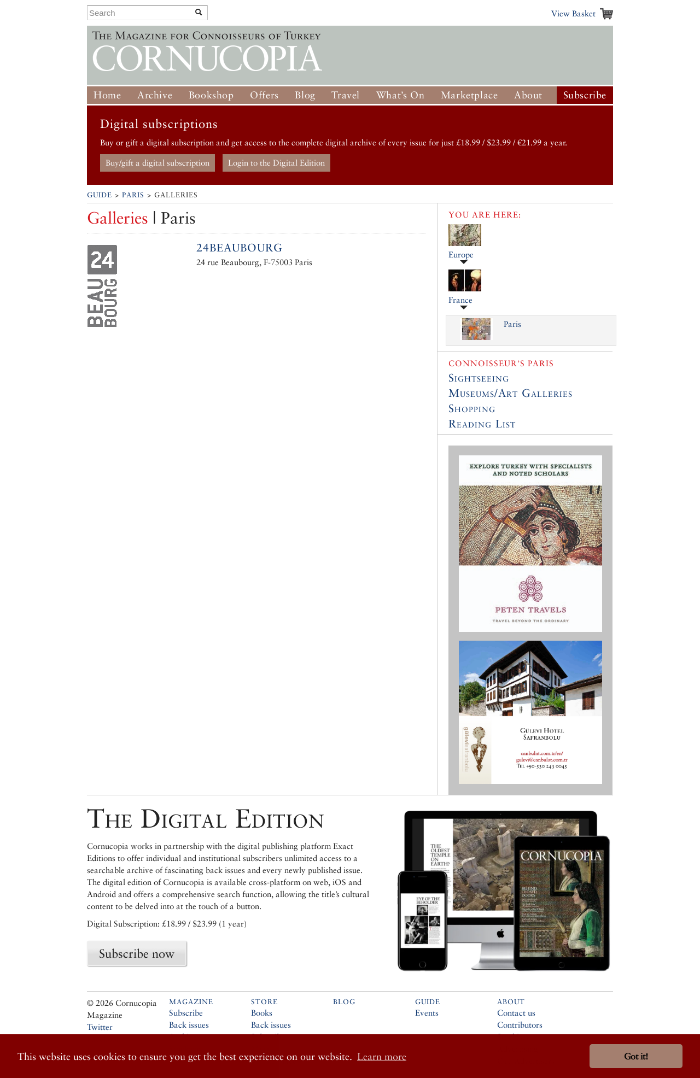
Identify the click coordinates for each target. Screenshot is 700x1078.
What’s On (400, 95)
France (460, 299)
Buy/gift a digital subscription (157, 162)
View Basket (573, 13)
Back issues (189, 1024)
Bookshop (211, 95)
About (528, 95)
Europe (461, 254)
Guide (99, 195)
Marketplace (469, 95)
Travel (345, 95)
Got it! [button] (636, 1056)
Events (427, 1012)
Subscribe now (136, 953)
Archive (154, 95)
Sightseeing (478, 377)
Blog (305, 95)
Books (261, 1012)
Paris (133, 195)
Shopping (471, 408)
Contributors (519, 1024)
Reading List (482, 423)
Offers (264, 95)
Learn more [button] (381, 1056)
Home (107, 95)
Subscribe (584, 95)
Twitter (100, 1027)
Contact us (516, 1012)
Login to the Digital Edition (276, 162)
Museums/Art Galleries (510, 393)
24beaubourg (239, 247)
